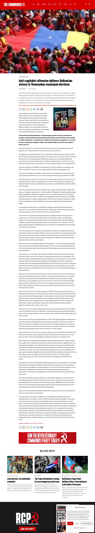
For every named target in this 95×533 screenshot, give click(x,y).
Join (33, 4)
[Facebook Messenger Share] (34, 109)
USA (79, 475)
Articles (54, 4)
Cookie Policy (76, 527)
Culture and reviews (66, 475)
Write (49, 4)
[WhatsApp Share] (31, 109)
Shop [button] (70, 4)
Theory (60, 4)
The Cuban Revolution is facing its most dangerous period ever (47, 480)
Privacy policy (82, 527)
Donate (38, 4)
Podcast (65, 4)
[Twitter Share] (23, 109)
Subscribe (44, 4)
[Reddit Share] (27, 109)
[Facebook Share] (20, 109)
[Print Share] (41, 109)
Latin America (32, 89)
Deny (77, 523)
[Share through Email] (38, 109)
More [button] (75, 4)
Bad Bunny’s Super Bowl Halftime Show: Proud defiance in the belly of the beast (74, 481)
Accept (70, 523)
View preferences (87, 523)
